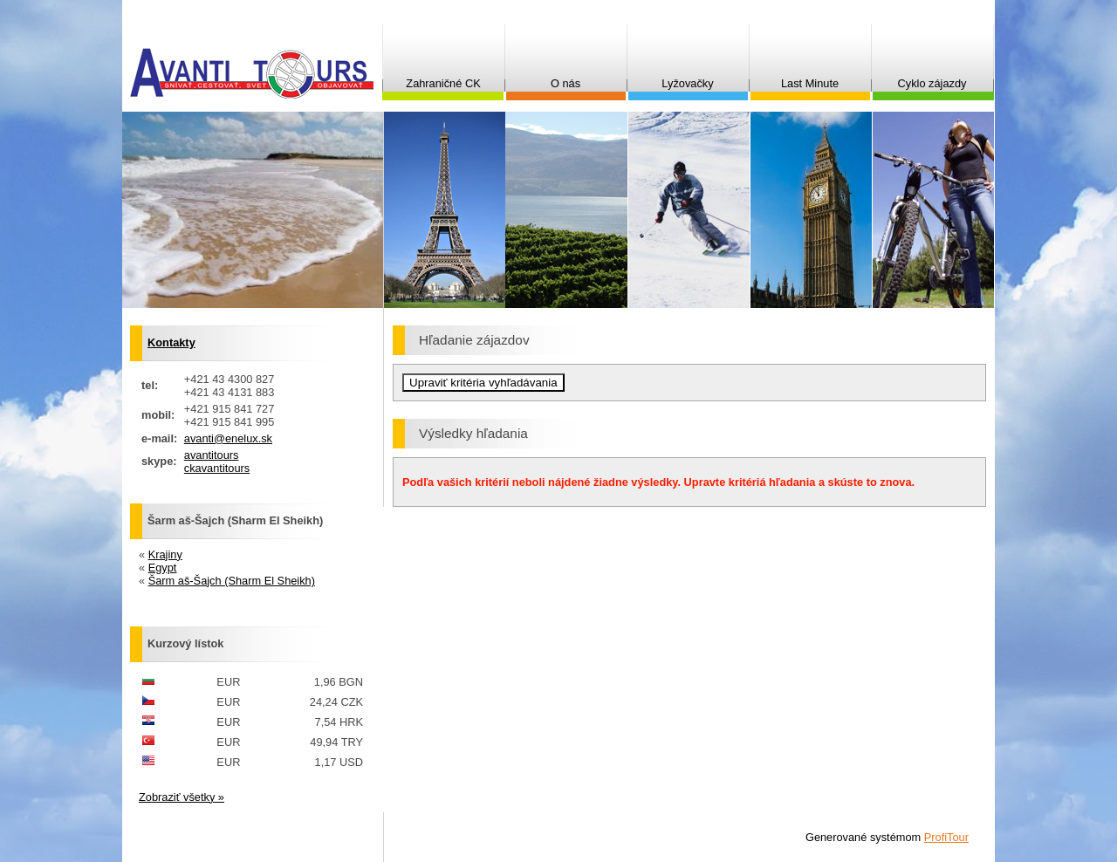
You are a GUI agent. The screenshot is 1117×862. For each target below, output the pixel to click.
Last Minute (810, 83)
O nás (565, 83)
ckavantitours (217, 468)
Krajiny (165, 554)
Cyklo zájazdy (932, 83)
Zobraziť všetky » (181, 797)
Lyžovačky (687, 83)
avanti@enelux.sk (228, 438)
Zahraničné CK (443, 83)
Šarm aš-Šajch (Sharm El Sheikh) (231, 580)
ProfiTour (946, 837)
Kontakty (171, 342)
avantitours (211, 455)
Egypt (162, 567)
